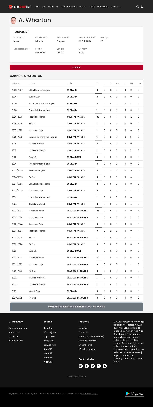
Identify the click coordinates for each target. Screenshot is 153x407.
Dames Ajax (50, 344)
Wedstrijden (50, 332)
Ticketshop (102, 6)
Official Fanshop (67, 6)
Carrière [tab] (76, 67)
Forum (83, 6)
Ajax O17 (48, 353)
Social (91, 6)
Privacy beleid (16, 340)
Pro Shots (83, 332)
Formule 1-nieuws (87, 340)
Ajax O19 (48, 349)
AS (57, 6)
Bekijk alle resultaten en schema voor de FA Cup (76, 306)
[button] (137, 6)
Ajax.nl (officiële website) (91, 336)
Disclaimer (14, 336)
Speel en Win (117, 6)
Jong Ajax (48, 340)
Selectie (48, 328)
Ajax (37, 6)
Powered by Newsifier (76, 376)
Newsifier (83, 328)
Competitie (46, 6)
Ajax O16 (48, 357)
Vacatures (14, 332)
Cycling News (85, 344)
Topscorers (49, 336)
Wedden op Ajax (87, 349)
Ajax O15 (48, 361)
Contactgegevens (18, 328)
